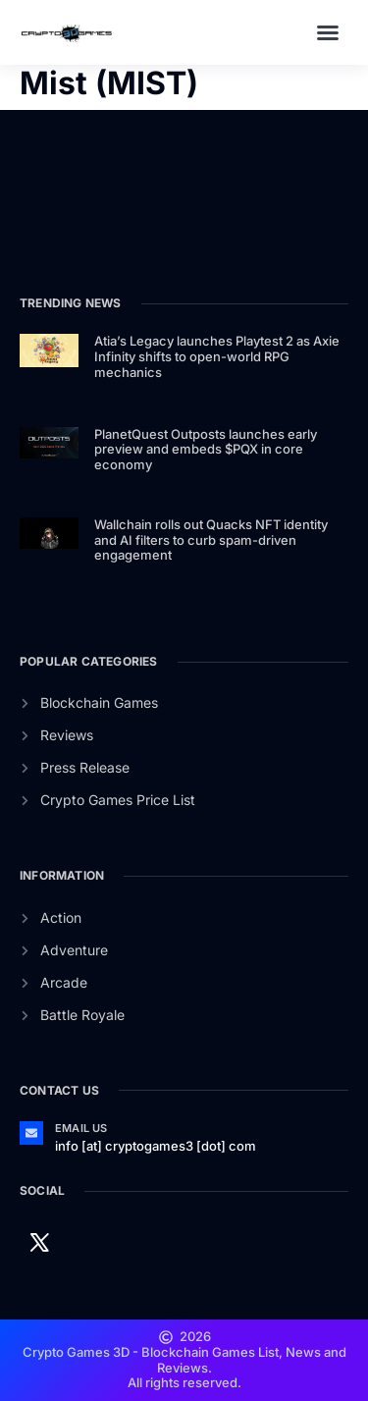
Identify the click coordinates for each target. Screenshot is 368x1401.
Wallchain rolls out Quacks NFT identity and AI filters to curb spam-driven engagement (211, 539)
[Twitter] (39, 1241)
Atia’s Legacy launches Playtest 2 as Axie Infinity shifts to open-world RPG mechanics (217, 356)
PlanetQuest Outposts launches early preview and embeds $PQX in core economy (205, 449)
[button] (327, 32)
